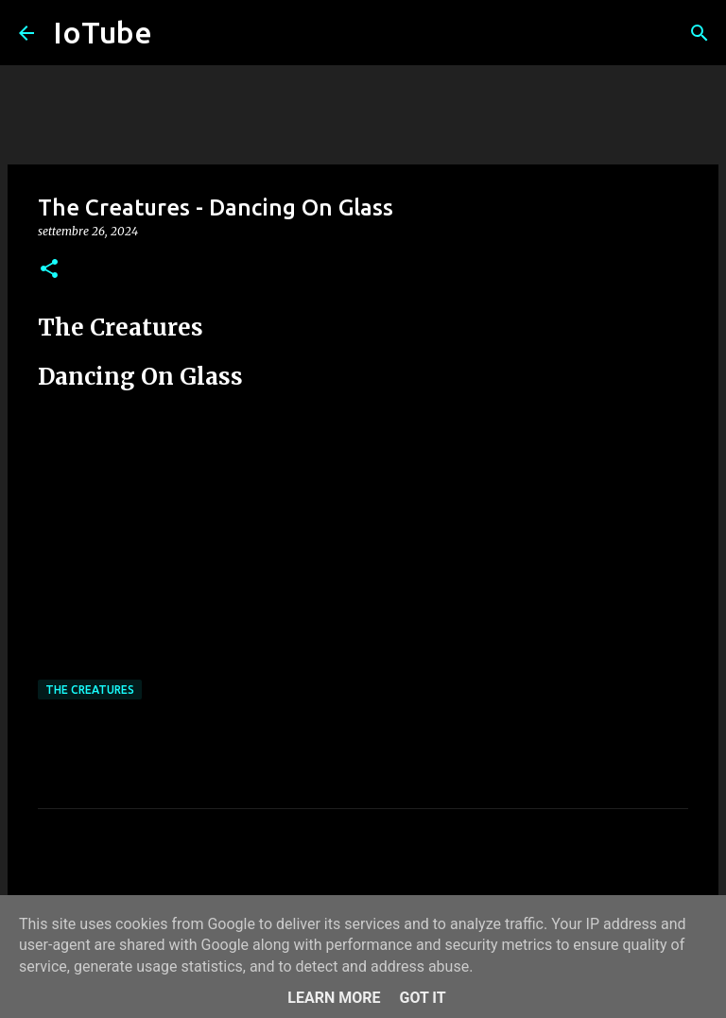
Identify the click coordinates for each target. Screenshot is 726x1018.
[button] (49, 270)
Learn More (333, 998)
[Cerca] (699, 33)
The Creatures (89, 689)
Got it (422, 998)
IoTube (102, 32)
